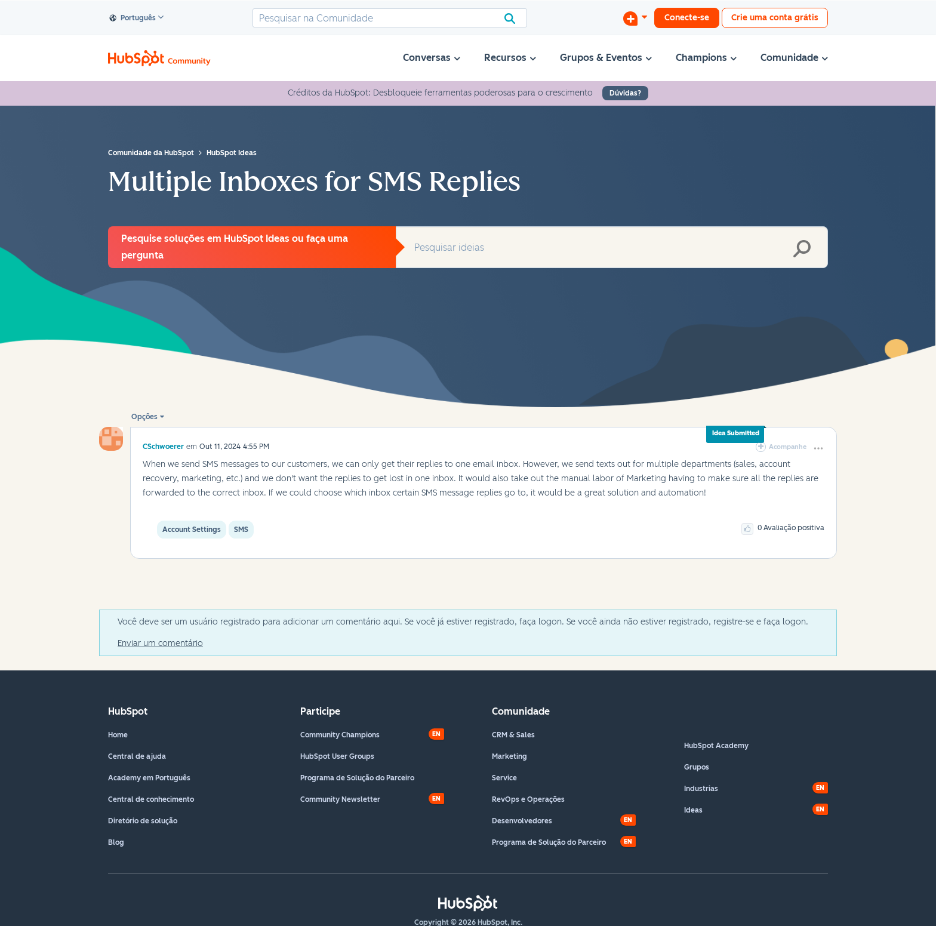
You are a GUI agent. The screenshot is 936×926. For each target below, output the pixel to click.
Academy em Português (149, 778)
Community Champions (340, 735)
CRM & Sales (513, 735)
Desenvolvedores (522, 821)
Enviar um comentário (160, 643)
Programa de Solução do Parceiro (357, 778)
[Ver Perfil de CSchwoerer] (163, 446)
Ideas (693, 810)
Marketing (509, 756)
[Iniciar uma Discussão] (635, 18)
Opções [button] (144, 417)
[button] (818, 448)
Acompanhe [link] (787, 447)
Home (118, 735)
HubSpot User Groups (337, 756)
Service (504, 778)
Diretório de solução (142, 821)
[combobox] (390, 17)
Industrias (701, 789)
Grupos (696, 767)
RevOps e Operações (528, 799)
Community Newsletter (340, 799)
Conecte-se (686, 18)
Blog (116, 842)
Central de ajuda (137, 756)
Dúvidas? (625, 93)
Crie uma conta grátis (774, 18)
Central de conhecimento (151, 799)
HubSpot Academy (716, 746)
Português (133, 18)
